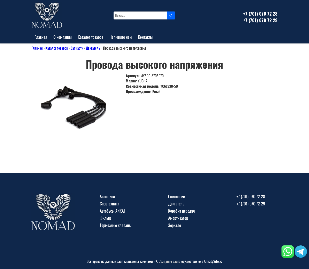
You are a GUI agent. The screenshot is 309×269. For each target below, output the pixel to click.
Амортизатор (178, 218)
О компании (62, 37)
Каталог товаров (90, 37)
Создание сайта (169, 261)
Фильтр (105, 218)
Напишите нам (120, 37)
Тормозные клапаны (115, 225)
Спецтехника (109, 204)
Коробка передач (181, 211)
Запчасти (76, 48)
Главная (40, 37)
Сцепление (176, 196)
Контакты (145, 37)
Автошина (107, 196)
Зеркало (174, 225)
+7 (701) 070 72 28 (260, 13)
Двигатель (93, 48)
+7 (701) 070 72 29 (260, 20)
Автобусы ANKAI (112, 211)
